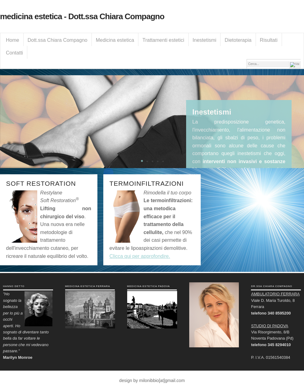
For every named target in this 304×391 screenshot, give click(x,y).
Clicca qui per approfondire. (140, 256)
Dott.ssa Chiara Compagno (57, 40)
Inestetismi (204, 40)
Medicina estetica (115, 40)
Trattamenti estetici (163, 40)
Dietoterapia (238, 40)
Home (12, 40)
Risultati (269, 40)
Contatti (14, 52)
